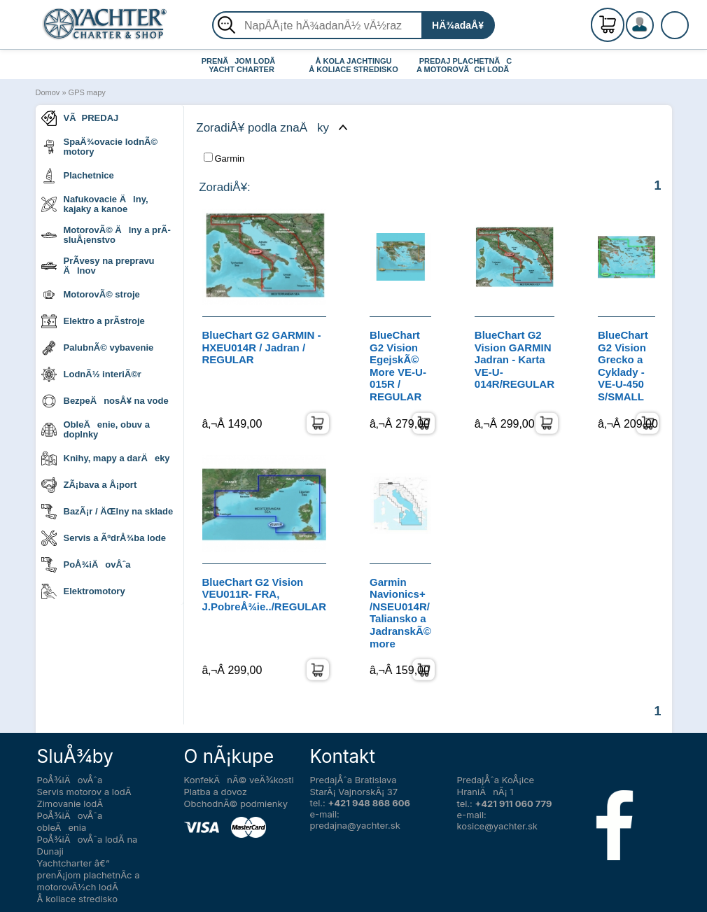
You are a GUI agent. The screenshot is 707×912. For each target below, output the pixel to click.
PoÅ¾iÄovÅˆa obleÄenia (70, 821)
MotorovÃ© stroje (90, 294)
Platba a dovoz (215, 791)
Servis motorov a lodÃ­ (84, 791)
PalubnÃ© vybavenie (97, 348)
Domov (48, 92)
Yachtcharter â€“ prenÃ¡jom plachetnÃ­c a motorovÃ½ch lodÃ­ (88, 874)
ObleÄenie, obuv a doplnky (95, 429)
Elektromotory (83, 591)
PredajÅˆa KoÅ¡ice (496, 779)
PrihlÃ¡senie (656, 32)
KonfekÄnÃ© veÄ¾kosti (239, 779)
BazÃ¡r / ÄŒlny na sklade (107, 511)
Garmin (224, 158)
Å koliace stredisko (77, 898)
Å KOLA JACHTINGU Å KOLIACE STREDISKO (353, 65)
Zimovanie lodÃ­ (70, 803)
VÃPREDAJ (80, 118)
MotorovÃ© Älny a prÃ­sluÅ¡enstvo (106, 235)
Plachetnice (77, 175)
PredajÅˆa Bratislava (353, 779)
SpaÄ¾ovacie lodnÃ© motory (99, 146)
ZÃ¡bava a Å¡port (89, 485)
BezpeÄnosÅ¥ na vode (105, 401)
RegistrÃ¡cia (656, 19)
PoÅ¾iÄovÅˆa (86, 565)
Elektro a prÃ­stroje (93, 321)
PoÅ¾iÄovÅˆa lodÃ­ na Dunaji (87, 845)
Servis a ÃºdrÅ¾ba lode (103, 538)
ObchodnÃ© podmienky (236, 803)
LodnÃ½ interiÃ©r (91, 374)
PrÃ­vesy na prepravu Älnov (98, 265)
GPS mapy (87, 92)
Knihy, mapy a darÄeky (105, 458)
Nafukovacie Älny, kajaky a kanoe (94, 204)
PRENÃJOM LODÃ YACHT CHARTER (242, 65)
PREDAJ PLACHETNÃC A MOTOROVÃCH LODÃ (465, 65)
